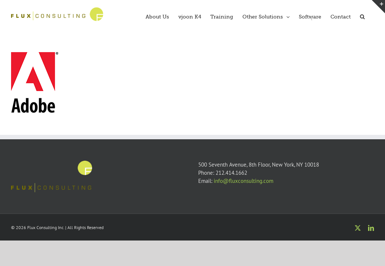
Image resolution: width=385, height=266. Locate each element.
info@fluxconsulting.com (243, 180)
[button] (371, 16)
